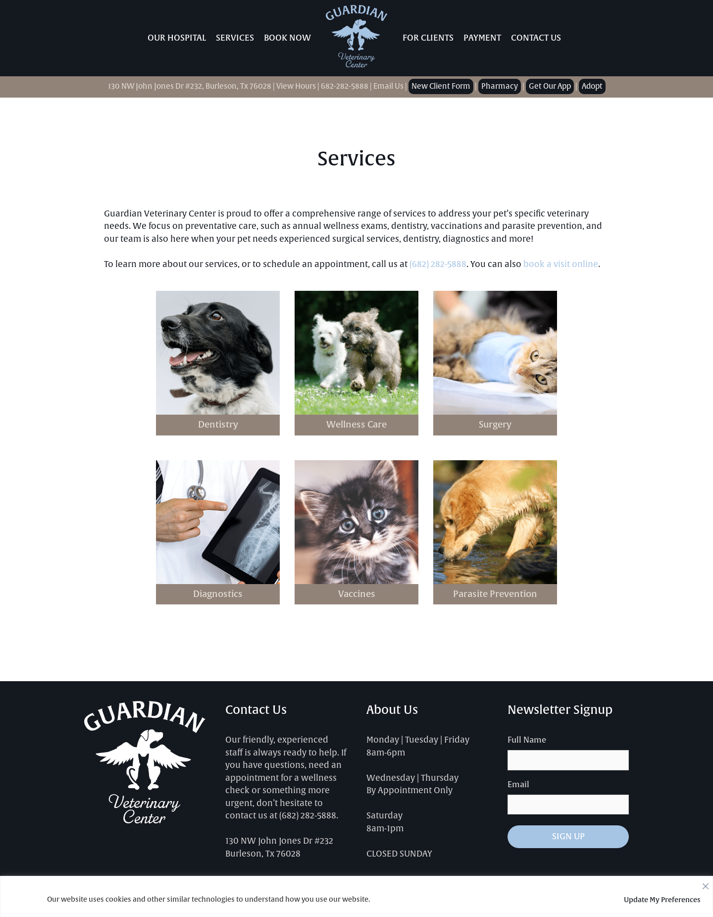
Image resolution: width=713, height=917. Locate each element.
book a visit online (560, 264)
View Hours (296, 86)
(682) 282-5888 (437, 264)
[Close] (706, 883)
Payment (482, 38)
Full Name (527, 740)
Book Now (287, 38)
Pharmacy (499, 86)
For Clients (428, 38)
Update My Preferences (662, 899)
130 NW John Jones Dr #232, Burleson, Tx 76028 (189, 86)
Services (235, 38)
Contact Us (536, 38)
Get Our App (550, 86)
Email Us (388, 86)
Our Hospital (177, 38)
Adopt (592, 86)
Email (518, 785)
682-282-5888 (344, 86)
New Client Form (440, 86)
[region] (356, 896)
